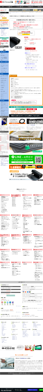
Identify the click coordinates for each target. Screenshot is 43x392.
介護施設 (3, 341)
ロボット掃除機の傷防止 (38, 224)
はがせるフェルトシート (5, 256)
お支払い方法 (14, 335)
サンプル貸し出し (3, 34)
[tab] (13, 76)
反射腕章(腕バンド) (4, 244)
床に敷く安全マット (4, 249)
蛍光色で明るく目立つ (4, 78)
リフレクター (37, 278)
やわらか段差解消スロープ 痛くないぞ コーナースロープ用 (39, 241)
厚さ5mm (13, 203)
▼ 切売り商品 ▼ (39, 6)
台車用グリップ (36, 220)
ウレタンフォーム (4, 221)
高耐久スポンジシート (4, 228)
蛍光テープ (14, 237)
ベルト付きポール (15, 252)
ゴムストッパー (25, 196)
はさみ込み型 (25, 228)
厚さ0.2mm (14, 204)
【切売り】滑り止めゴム (38, 270)
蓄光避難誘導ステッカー (27, 236)
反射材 (3, 330)
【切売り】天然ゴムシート (25, 12)
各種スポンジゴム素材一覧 (4, 61)
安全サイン (2, 96)
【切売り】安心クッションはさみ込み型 (4, 111)
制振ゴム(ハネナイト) (37, 201)
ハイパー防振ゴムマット (38, 196)
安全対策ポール (3, 85)
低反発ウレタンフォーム (5, 223)
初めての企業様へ (3, 29)
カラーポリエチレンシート (16, 227)
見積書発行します (25, 333)
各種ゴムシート (3, 53)
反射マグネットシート (4, 240)
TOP (3, 6)
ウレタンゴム (3, 204)
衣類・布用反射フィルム (5, 241)
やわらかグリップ (37, 223)
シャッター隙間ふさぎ (4, 68)
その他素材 (2, 87)
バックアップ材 (14, 228)
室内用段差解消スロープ (38, 236)
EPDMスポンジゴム (4, 216)
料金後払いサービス (3, 35)
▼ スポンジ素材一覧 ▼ (20, 6)
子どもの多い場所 (4, 340)
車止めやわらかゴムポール (16, 251)
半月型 (24, 219)
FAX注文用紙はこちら (11, 295)
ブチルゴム (3, 212)
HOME (10, 12)
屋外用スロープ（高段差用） (37, 334)
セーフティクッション (37, 216)
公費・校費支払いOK (25, 334)
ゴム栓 (24, 199)
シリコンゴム (3, 208)
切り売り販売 (2, 100)
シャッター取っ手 (15, 220)
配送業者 (24, 323)
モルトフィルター (15, 221)
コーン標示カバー (26, 251)
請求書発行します (14, 338)
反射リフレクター (4, 237)
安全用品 (2, 73)
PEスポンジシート (4, 229)
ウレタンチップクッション (5, 224)
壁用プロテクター (37, 221)
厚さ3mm (13, 201)
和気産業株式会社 (23, 358)
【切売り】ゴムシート (4, 102)
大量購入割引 (3, 30)
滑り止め (2, 89)
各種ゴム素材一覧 (3, 51)
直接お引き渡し (25, 327)
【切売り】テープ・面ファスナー (4, 108)
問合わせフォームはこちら (32, 389)
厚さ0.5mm (14, 197)
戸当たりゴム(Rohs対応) (27, 205)
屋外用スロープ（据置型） (36, 335)
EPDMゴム (3, 207)
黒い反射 (2, 245)
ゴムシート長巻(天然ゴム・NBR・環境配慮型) (4, 58)
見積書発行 (34, 323)
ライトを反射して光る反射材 (4, 76)
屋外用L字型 (25, 224)
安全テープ (2, 98)
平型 (24, 227)
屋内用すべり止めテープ (38, 255)
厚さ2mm (13, 200)
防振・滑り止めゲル (37, 204)
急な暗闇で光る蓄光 (3, 80)
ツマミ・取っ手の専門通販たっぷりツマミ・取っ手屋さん (4, 161)
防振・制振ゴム (3, 55)
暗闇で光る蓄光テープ (26, 234)
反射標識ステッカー (26, 255)
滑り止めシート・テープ (38, 249)
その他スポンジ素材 (15, 223)
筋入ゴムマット (3, 257)
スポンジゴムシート (3, 63)
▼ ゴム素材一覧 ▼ (9, 6)
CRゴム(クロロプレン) (4, 200)
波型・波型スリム (26, 223)
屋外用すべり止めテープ (38, 251)
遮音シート (14, 272)
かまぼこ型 (25, 220)
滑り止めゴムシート (4, 211)
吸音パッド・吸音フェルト (16, 271)
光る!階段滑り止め (26, 239)
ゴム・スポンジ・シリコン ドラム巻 (4, 66)
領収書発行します (14, 339)
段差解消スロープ (37, 234)
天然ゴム (2, 201)
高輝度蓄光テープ (26, 237)
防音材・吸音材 (3, 91)
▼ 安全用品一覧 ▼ (30, 6)
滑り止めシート (36, 252)
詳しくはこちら (18, 318)
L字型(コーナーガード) (26, 217)
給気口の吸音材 (14, 268)
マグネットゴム (3, 205)
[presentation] (13, 76)
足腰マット (3, 253)
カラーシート (14, 224)
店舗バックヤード (4, 342)
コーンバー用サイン (26, 252)
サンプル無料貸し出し (26, 335)
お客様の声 (13, 327)
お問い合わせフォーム (28, 315)
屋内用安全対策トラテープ (5, 267)
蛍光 (2, 331)
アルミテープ (14, 275)
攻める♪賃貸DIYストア (4, 165)
